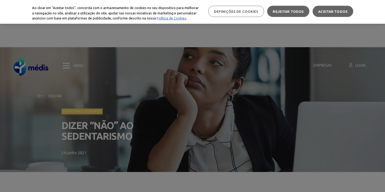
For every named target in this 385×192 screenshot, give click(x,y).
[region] (192, 12)
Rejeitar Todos (288, 11)
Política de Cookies (171, 18)
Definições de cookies (236, 11)
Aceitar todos (333, 11)
